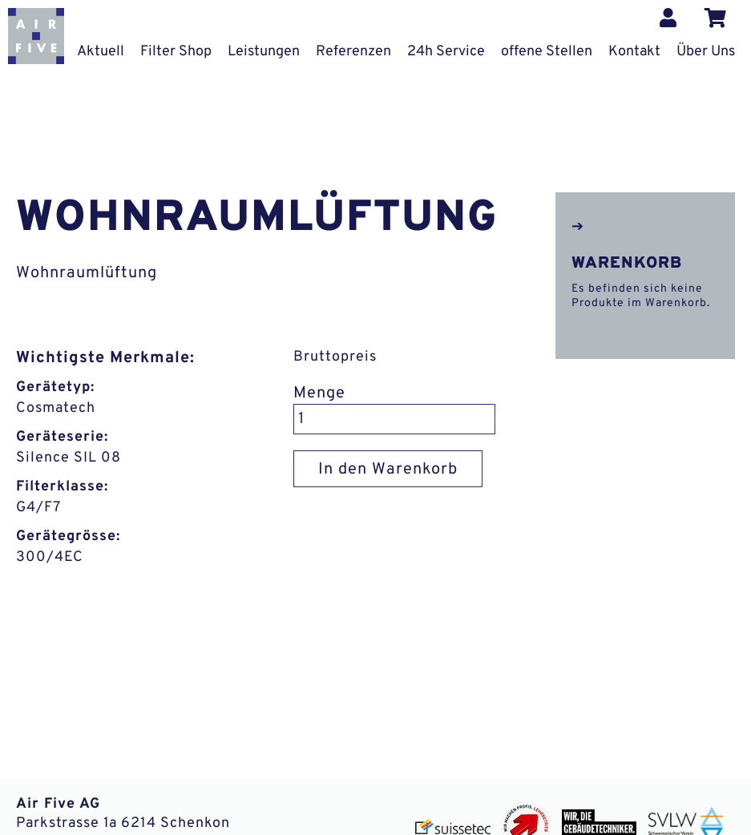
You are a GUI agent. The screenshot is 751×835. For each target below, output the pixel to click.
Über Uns (705, 51)
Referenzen (353, 51)
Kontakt (634, 51)
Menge (319, 393)
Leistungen (264, 51)
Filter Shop (176, 51)
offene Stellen (546, 51)
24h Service (446, 51)
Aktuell (100, 51)
